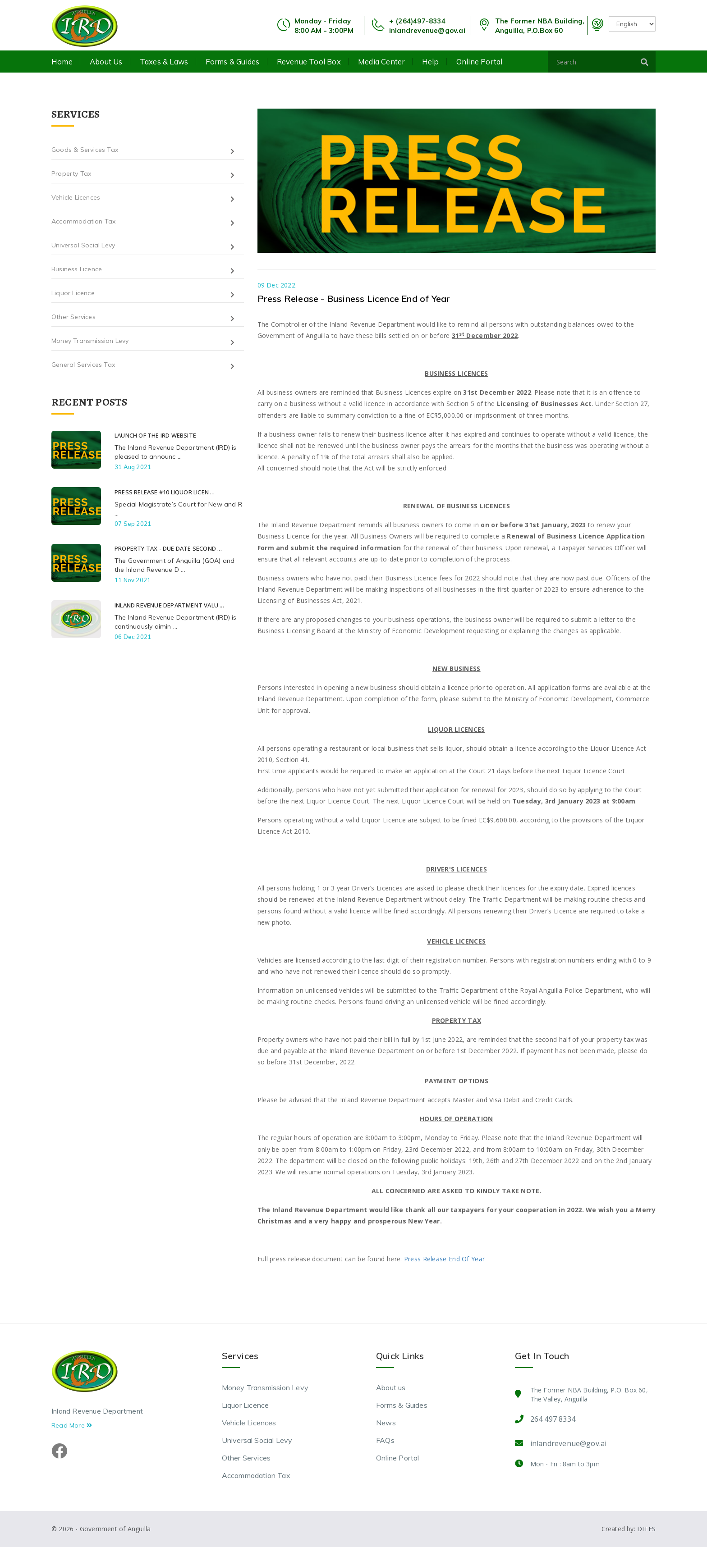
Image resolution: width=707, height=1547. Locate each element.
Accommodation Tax (83, 221)
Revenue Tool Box (309, 62)
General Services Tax (83, 365)
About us (106, 62)
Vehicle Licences (75, 197)
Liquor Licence (73, 293)
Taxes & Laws (164, 62)
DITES (646, 1528)
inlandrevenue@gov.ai (427, 30)
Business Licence (76, 269)
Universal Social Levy (83, 245)
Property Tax (71, 173)
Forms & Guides (233, 62)
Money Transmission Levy (90, 341)
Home (62, 62)
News (386, 1422)
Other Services (73, 317)
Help (430, 62)
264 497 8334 (552, 1419)
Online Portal (479, 62)
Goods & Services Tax (84, 150)
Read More (71, 1425)
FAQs (385, 1440)
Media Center (381, 62)
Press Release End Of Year (444, 1259)
